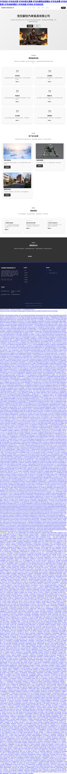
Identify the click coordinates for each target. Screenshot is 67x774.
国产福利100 (20, 534)
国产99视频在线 (5, 364)
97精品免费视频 (37, 360)
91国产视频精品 (49, 324)
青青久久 (24, 639)
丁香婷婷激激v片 (27, 433)
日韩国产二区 (59, 450)
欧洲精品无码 (37, 443)
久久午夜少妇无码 (12, 373)
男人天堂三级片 (56, 701)
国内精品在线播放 (57, 376)
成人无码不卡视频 (41, 550)
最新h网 (2, 725)
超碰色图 (39, 553)
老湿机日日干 (14, 415)
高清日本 (35, 722)
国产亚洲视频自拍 (6, 693)
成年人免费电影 (15, 545)
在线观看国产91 (19, 691)
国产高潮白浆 (30, 502)
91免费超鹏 (61, 537)
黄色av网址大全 (35, 386)
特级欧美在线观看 (7, 767)
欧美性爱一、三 (63, 693)
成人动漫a (10, 662)
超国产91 (10, 668)
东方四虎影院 (49, 452)
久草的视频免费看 (20, 376)
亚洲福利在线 (53, 770)
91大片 (48, 733)
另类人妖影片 (47, 484)
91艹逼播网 (36, 701)
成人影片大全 (54, 383)
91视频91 (43, 744)
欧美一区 (14, 542)
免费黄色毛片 (39, 456)
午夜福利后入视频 (27, 661)
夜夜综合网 (39, 707)
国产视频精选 (56, 618)
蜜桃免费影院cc (22, 361)
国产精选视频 (36, 361)
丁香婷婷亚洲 (20, 541)
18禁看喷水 (28, 704)
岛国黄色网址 (19, 328)
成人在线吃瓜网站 (46, 367)
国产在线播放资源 (29, 404)
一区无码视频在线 (56, 607)
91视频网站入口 (52, 720)
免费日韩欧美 (50, 707)
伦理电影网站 (20, 538)
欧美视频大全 (9, 675)
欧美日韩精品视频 (47, 709)
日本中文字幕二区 (3, 348)
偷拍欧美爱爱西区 (23, 640)
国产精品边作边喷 (57, 483)
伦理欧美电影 (63, 329)
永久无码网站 (8, 564)
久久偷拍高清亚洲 (27, 612)
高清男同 (31, 745)
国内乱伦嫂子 (35, 343)
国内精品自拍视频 (41, 623)
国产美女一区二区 (56, 485)
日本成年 (51, 542)
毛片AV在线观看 (63, 607)
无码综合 (54, 563)
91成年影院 (33, 770)
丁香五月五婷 (29, 588)
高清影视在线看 (35, 747)
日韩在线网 (37, 685)
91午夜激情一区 (47, 316)
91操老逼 (32, 744)
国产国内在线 (36, 410)
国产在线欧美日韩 (51, 443)
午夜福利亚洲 (33, 593)
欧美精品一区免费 (18, 488)
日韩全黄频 (14, 599)
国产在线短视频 (31, 359)
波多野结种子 (59, 404)
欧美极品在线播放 (47, 427)
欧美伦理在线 (7, 725)
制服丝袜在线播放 (61, 604)
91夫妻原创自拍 (38, 359)
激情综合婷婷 (10, 427)
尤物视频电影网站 (22, 434)
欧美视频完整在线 (49, 618)
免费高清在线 (54, 478)
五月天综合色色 (13, 424)
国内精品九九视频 (37, 736)
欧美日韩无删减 (45, 717)
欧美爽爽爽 (12, 537)
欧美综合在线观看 (42, 420)
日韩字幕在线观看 (55, 661)
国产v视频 (50, 690)
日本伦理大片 (22, 722)
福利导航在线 (28, 493)
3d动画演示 (40, 652)
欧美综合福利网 (49, 697)
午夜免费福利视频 (54, 631)
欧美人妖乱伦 (12, 706)
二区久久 (43, 551)
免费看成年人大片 (37, 395)
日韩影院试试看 (17, 598)
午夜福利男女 (8, 544)
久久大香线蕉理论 (28, 345)
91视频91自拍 (36, 713)
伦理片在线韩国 (18, 426)
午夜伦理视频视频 (57, 542)
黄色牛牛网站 (2, 322)
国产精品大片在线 (21, 583)
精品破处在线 (3, 547)
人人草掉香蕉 (32, 449)
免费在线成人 (12, 338)
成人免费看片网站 (19, 745)
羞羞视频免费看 (7, 749)
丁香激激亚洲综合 (13, 327)
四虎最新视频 (59, 327)
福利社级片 (21, 593)
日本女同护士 (59, 343)
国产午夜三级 (10, 726)
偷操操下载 (42, 614)
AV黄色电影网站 (17, 703)
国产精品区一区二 (59, 418)
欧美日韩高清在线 (18, 359)
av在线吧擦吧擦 (56, 357)
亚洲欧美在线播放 (13, 607)
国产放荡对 (36, 732)
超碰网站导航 (20, 351)
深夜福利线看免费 (58, 599)
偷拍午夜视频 (9, 649)
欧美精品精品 (47, 410)
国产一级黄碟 (42, 627)
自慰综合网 (2, 716)
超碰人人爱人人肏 (23, 751)
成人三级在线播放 (18, 417)
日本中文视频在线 (17, 681)
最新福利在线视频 (6, 319)
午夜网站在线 (47, 327)
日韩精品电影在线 (25, 417)
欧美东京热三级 (16, 386)
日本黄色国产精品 (54, 662)
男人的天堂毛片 (12, 710)
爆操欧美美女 (16, 659)
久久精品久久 (64, 429)
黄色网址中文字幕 (7, 429)
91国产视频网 (39, 714)
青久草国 (20, 633)
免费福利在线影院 (32, 328)
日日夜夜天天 (42, 410)
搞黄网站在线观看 (59, 572)
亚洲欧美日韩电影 (61, 439)
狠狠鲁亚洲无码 (29, 356)
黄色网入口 (50, 579)
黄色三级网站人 (34, 433)
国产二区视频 (9, 658)
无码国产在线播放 (57, 372)
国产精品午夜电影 (53, 351)
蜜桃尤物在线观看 (56, 589)
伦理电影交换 (16, 592)
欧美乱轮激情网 (35, 353)
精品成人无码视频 (25, 442)
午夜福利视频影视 (11, 671)
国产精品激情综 (17, 483)
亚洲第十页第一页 (34, 319)
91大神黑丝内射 (53, 344)
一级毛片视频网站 (5, 488)
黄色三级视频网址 (44, 341)
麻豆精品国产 (28, 605)
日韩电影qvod (15, 679)
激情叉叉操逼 (13, 319)
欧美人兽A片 (17, 733)
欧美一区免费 (19, 414)
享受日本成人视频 (38, 748)
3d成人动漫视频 (36, 392)
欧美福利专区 (17, 754)
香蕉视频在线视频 (32, 672)
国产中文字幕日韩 (45, 496)
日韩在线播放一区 (3, 359)
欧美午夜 (42, 586)
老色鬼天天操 (48, 383)
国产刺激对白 (11, 639)
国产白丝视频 (5, 375)
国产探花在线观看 (24, 618)
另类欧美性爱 (9, 646)
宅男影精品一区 (27, 766)
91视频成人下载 (6, 401)
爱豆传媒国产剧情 (61, 493)
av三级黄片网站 (32, 633)
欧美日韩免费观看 (38, 695)
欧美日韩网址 (45, 748)
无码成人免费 (8, 491)
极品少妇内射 (4, 361)
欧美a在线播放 (60, 367)
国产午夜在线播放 (23, 465)
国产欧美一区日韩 (36, 485)
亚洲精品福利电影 (29, 503)
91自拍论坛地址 (34, 327)
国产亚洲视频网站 (22, 452)
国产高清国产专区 (38, 620)
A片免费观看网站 (24, 656)
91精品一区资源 (10, 672)
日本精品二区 (63, 744)
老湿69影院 (34, 712)
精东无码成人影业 (55, 637)
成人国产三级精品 (15, 345)
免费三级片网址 (61, 570)
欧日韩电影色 (39, 405)
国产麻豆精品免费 (36, 446)
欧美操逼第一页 (8, 637)
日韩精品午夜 (16, 421)
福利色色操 (51, 745)
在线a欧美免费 (39, 709)
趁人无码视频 (35, 345)
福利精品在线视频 (11, 375)
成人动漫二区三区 (38, 380)
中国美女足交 (37, 364)
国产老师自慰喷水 (40, 484)
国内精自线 (16, 634)
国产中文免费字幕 (42, 487)
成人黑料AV (32, 561)
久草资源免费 (32, 758)
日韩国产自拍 (62, 656)
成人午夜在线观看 (40, 624)
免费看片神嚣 (41, 345)
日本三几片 (56, 745)
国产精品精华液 (22, 340)
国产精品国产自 (5, 484)
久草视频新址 (36, 502)
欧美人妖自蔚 (6, 474)
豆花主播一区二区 (21, 404)
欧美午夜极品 (28, 402)
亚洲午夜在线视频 (21, 491)
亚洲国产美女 (46, 450)
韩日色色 (28, 602)
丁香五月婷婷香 (53, 469)
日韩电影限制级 (4, 691)
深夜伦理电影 (62, 382)
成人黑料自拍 (15, 433)
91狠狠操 (64, 609)
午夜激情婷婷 (35, 671)
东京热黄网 (60, 652)
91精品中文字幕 (50, 483)
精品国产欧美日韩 (47, 681)
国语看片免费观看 (28, 487)
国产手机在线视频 (63, 751)
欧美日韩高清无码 (20, 321)
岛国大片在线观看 (52, 554)
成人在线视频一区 (32, 334)
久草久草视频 (37, 598)
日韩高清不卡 (56, 707)
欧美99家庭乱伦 (27, 378)
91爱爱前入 (5, 671)
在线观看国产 (14, 723)
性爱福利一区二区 (13, 714)
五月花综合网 (4, 669)
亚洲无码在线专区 (16, 467)
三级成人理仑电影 (59, 649)
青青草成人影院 (40, 558)
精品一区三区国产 (54, 445)
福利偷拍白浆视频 (28, 714)
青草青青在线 (13, 617)
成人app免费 (22, 590)
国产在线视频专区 (21, 450)
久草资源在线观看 (22, 658)
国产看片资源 (23, 634)
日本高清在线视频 (60, 469)
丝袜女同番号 (49, 315)
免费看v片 (38, 690)
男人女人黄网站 (17, 688)
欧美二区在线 (21, 647)
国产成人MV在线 (27, 484)
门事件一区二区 (24, 375)
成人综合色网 (9, 477)
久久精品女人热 (54, 437)
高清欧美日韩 (20, 678)
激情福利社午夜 (25, 328)
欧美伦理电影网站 (28, 353)
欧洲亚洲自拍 (5, 396)
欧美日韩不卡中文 (61, 433)
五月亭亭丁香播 (25, 359)
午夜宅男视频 (54, 742)
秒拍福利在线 (64, 443)
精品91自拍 (34, 623)
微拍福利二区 (46, 337)
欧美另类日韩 (35, 348)
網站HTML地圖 (38, 305)
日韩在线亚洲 (51, 612)
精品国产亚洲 (6, 499)
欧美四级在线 (41, 337)
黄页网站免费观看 (60, 344)
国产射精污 (30, 592)
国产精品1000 (49, 627)
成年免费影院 (52, 665)
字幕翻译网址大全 (17, 430)
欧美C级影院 (43, 609)
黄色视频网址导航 (49, 623)
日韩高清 (31, 534)
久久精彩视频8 (36, 494)
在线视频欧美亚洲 (12, 484)
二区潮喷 (46, 712)
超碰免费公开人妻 (47, 478)
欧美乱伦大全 (35, 716)
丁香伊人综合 (53, 764)
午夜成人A (35, 741)
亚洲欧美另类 (49, 732)
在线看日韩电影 (10, 434)
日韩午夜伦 (37, 752)
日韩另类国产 (16, 315)
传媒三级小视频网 (18, 557)
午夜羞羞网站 (7, 732)
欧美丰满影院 (59, 564)
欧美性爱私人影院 (15, 567)
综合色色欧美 (8, 478)
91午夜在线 (22, 668)
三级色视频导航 (9, 448)
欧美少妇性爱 (41, 491)
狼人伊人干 (59, 741)
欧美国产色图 (7, 450)
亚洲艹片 (21, 615)
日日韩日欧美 (49, 589)
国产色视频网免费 (36, 356)
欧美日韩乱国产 (21, 459)
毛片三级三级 (19, 401)
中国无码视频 (62, 389)
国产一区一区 (55, 464)
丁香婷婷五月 (61, 322)
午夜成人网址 (56, 354)
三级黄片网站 (3, 566)
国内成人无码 (55, 386)
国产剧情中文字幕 (41, 738)
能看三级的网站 (61, 566)
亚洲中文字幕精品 (7, 367)
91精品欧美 (34, 588)
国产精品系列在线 (57, 752)
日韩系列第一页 (59, 601)
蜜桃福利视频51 (13, 401)
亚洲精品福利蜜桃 (44, 404)
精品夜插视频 (59, 494)
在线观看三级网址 (58, 612)
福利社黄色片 (17, 465)
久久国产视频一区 (56, 477)
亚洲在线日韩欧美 (3, 468)
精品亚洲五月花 (41, 347)
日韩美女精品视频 (12, 405)
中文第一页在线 (58, 375)
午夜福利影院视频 (40, 321)
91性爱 (54, 685)
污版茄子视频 (37, 726)
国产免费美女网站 (54, 652)
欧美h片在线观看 (39, 427)
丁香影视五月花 (10, 343)
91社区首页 (25, 725)
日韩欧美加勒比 (38, 496)
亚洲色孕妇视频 (26, 561)
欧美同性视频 (50, 566)
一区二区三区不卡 (31, 617)
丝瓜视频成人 (54, 494)
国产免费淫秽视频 (40, 469)
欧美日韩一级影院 (56, 697)
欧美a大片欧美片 (14, 452)
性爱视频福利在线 (7, 627)
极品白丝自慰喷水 (53, 480)
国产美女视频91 (8, 351)
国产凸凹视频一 (49, 710)
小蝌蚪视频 (40, 763)
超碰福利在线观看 (47, 423)
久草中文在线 (46, 394)
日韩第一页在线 (31, 366)
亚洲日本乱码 (26, 538)
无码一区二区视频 (63, 700)
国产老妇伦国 (64, 560)
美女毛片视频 (43, 598)
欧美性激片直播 (63, 583)
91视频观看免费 (48, 407)
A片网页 (43, 679)
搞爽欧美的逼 (13, 321)
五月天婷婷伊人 (15, 477)
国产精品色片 (48, 459)
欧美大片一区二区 (4, 742)
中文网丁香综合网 (46, 646)
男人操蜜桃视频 (39, 764)
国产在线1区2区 (26, 363)
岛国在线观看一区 (45, 488)
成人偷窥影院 (9, 674)
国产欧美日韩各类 (32, 703)
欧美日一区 (38, 551)
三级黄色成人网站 (33, 608)
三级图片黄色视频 (40, 643)
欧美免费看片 (5, 678)
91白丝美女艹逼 (21, 439)
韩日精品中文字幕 (34, 378)
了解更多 (37, 254)
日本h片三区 (12, 736)
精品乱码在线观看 (9, 354)
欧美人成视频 (54, 421)
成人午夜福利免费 (25, 456)
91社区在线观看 (47, 633)
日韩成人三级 (41, 541)
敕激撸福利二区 (31, 380)
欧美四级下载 (23, 499)
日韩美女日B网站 (16, 448)
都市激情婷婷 (38, 691)
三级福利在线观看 (31, 464)
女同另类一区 (14, 420)
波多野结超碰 (59, 334)
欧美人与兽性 (61, 497)
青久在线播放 (6, 647)
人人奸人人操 (62, 490)
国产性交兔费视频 (28, 458)
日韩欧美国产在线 (14, 684)
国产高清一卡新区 (18, 707)
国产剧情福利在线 (11, 344)
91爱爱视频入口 (13, 449)
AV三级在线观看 (9, 433)
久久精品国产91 (57, 436)
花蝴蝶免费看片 (25, 653)
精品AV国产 (44, 706)
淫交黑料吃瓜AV (29, 485)
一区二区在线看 (61, 353)
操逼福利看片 (49, 356)
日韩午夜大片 (52, 757)
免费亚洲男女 (63, 681)
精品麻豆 (7, 538)
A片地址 (48, 615)
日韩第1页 (21, 537)
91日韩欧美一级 (39, 742)
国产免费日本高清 (18, 701)
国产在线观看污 (39, 367)
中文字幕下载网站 (20, 432)
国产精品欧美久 (14, 535)
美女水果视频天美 (33, 582)
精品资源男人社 (47, 396)
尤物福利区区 (10, 445)
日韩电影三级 (59, 646)
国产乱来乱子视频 (54, 493)
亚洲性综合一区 (43, 446)
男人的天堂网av (54, 617)
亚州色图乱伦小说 (24, 563)
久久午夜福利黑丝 (32, 690)
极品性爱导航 (61, 617)
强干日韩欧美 (52, 601)
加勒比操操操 (48, 661)
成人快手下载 (26, 608)
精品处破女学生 (52, 669)
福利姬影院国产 (6, 773)
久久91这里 (64, 542)
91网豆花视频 (39, 646)
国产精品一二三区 (20, 378)
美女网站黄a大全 (7, 458)
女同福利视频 (10, 547)
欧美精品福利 (60, 478)
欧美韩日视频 (36, 324)
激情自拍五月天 (49, 458)
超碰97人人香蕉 (8, 345)
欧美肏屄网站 (22, 388)
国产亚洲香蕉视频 (20, 730)
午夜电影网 (60, 634)
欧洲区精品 (20, 661)
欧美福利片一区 (62, 455)
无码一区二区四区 (37, 560)
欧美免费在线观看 (15, 687)
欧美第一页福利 (7, 471)
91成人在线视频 (13, 538)
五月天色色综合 (19, 363)
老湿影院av (63, 682)
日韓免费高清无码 (17, 553)
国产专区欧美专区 (8, 644)
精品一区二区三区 (58, 755)
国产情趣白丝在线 (51, 329)
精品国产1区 (60, 621)
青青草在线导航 (6, 760)
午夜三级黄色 (11, 499)
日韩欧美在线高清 (35, 612)
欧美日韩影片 (9, 596)
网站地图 (56, 311)
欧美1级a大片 (29, 668)
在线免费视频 (35, 652)
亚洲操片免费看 (42, 716)
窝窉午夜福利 (46, 399)
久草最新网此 (19, 655)
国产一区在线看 (15, 722)
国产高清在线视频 (14, 402)
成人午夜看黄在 (27, 490)
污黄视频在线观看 (12, 378)
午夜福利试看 (63, 698)
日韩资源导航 (32, 653)
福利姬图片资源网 (42, 747)
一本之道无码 (43, 430)
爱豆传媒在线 (41, 628)
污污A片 (52, 643)
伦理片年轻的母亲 (52, 626)
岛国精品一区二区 (62, 553)
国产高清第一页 (14, 633)
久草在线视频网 (13, 621)
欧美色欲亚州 (15, 739)
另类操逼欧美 (60, 325)
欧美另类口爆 (25, 703)
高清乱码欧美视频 (29, 713)
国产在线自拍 (9, 356)
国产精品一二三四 (32, 332)
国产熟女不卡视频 (20, 420)
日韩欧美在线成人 (53, 634)
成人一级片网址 (53, 343)
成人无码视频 (57, 658)
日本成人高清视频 (38, 637)
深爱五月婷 (38, 561)
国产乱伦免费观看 (9, 383)
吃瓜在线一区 (14, 661)
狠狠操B (33, 735)
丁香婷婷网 (20, 665)
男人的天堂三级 (4, 344)
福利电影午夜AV (33, 471)
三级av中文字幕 (36, 413)
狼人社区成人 (47, 402)
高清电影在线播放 (62, 687)
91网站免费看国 (63, 647)
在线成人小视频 (54, 474)
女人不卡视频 (50, 453)
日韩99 (26, 627)
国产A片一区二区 (18, 418)
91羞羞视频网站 (34, 322)
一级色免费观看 (7, 687)
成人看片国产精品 (31, 467)
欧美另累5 (32, 607)
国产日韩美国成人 (59, 398)
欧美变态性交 (62, 707)
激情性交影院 (59, 363)
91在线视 (34, 678)
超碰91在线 (38, 653)
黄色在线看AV (53, 624)
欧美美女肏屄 (26, 534)
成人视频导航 (34, 630)
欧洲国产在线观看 (44, 499)
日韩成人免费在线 (13, 589)
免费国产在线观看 (49, 420)
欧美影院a (31, 773)
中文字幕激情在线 (3, 430)
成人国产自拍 (7, 490)
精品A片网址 (24, 741)
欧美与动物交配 (15, 602)
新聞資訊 (43, 7)
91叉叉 (28, 744)
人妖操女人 (31, 701)
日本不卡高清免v (46, 742)
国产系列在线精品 (9, 503)
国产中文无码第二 (45, 567)
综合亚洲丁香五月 (7, 599)
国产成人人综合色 (23, 453)
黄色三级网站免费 (9, 747)
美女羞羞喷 (20, 732)
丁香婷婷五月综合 (55, 407)
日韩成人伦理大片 (60, 541)
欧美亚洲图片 (21, 411)
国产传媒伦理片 (51, 691)
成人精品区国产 (59, 396)
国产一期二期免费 (32, 551)
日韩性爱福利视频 (18, 480)
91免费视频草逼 (9, 389)
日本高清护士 (20, 471)
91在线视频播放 (14, 461)
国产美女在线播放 (37, 483)
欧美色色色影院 (46, 764)
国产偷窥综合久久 (34, 337)
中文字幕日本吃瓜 (12, 608)
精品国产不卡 (2, 467)
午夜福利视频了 (7, 586)
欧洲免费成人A (61, 424)
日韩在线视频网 (20, 624)
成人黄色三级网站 (5, 373)
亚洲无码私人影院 (24, 674)
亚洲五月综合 (54, 694)
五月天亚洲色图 (38, 642)
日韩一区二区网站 (37, 576)
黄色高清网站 (14, 458)
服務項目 (34, 7)
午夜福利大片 (41, 378)
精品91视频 (8, 567)
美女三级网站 (25, 474)
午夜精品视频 (41, 539)
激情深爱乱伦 (26, 577)
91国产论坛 (31, 700)
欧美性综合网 (22, 487)
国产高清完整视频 (7, 679)
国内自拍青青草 (37, 579)
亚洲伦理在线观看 (54, 714)
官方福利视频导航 (38, 448)
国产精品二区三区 (41, 382)
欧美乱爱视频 (23, 588)
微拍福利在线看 (53, 644)
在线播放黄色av (41, 433)
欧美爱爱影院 (19, 366)
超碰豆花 (30, 751)
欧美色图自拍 (22, 316)
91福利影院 (35, 628)
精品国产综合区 (62, 407)
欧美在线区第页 (37, 455)
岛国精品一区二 (3, 682)
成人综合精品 (23, 483)
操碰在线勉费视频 (40, 344)
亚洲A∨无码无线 (58, 758)
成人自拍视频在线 (23, 502)
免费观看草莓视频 (26, 666)
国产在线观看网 (16, 640)
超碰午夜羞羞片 (48, 693)
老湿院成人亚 (40, 399)
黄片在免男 (24, 677)
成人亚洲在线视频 (7, 411)
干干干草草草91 (12, 620)
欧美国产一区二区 (12, 730)
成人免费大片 (48, 392)
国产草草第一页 (13, 534)
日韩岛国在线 (45, 415)
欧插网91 (17, 719)
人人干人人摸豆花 (57, 545)
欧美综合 (56, 566)
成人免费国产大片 (6, 653)
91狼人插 (4, 563)
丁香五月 (10, 539)
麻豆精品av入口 (25, 401)
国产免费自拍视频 (28, 723)
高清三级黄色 (41, 557)
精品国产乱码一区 (5, 436)
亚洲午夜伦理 (14, 595)
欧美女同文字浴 (14, 490)
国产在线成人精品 (13, 382)
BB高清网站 (26, 757)
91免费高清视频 (35, 389)
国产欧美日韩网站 (26, 626)
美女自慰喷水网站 (56, 682)
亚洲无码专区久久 (35, 429)
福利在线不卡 (40, 583)
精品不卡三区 (42, 570)
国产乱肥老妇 (14, 394)
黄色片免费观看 (42, 749)
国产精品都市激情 (5, 363)
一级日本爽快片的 (46, 770)
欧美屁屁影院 (28, 421)
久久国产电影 (45, 442)
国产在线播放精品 (45, 456)
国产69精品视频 (24, 395)
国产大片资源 (31, 443)
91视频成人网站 (41, 388)
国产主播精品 (30, 576)
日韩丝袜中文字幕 (61, 437)
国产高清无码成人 (45, 417)
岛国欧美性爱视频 (11, 752)
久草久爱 (44, 639)
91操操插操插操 (20, 757)
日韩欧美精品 (5, 407)
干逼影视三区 (15, 391)
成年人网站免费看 (53, 653)
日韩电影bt (36, 700)
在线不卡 (52, 755)
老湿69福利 (40, 739)
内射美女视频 (13, 328)
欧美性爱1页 (12, 577)
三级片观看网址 (25, 332)
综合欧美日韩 (27, 599)
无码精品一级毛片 (52, 366)
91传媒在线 (11, 557)
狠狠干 (16, 768)
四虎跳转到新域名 (4, 634)
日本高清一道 (8, 685)
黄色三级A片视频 (14, 450)
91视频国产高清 (42, 324)
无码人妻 (34, 643)
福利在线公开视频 (46, 325)
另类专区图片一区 (61, 577)
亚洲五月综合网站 (46, 445)
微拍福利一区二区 (33, 557)
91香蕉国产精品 (4, 487)
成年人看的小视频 (7, 643)
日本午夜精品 (14, 717)
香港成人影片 (23, 341)
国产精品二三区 (54, 319)
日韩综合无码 (41, 322)
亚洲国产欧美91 (52, 636)
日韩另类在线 (28, 450)
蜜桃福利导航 (50, 719)
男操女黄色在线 (52, 399)
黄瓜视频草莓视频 (20, 542)
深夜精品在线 (29, 733)
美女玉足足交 (60, 550)
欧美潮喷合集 (45, 405)
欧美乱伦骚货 (49, 547)
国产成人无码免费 (10, 569)
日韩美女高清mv (6, 353)
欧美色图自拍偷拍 (22, 555)
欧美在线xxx (39, 754)
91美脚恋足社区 (32, 655)
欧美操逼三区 (6, 418)
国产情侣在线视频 (5, 414)
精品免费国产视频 (16, 704)
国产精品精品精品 (16, 356)
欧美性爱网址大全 (5, 714)
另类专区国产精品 (11, 496)
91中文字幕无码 (11, 582)
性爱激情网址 (61, 706)
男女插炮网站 (46, 363)
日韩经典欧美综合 (58, 364)
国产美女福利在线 (14, 370)
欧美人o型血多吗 (28, 420)
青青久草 (45, 642)
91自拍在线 (40, 564)
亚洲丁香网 (9, 713)
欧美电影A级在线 (52, 695)
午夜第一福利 (54, 557)
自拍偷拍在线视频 (48, 539)
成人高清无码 (8, 372)
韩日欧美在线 (44, 733)
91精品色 (22, 760)
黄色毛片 (40, 542)
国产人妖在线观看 (54, 427)
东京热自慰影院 (32, 426)
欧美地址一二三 (46, 480)
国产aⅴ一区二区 (63, 341)
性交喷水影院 (10, 642)
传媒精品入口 (4, 329)
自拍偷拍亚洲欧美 (29, 760)
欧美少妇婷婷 (52, 666)
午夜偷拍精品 (21, 535)
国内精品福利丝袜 (58, 380)
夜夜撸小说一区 (36, 329)
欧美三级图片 (33, 316)
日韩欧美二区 (37, 468)
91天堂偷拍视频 (30, 392)
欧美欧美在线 (15, 590)
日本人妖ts (14, 631)
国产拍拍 (8, 684)
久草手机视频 (47, 599)
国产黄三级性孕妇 (42, 647)
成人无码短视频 (45, 574)
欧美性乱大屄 (8, 583)
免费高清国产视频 (56, 650)
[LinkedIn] (11, 279)
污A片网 (58, 764)
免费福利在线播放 (18, 332)
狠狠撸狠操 (30, 687)
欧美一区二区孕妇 (55, 452)
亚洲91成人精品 (14, 399)
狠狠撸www (19, 595)
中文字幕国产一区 (6, 550)
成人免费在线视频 (60, 567)
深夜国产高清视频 (54, 553)
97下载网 (11, 614)
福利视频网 (22, 649)
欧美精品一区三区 (57, 771)
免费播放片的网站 (35, 649)
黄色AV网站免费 (21, 586)
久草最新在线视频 (52, 404)
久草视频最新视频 (46, 662)
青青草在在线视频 (24, 728)
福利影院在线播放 (39, 659)
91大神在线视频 (16, 547)
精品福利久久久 (30, 379)
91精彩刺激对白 (37, 341)
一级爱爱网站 (46, 739)
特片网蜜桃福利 (54, 348)
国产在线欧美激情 (39, 325)
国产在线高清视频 (30, 315)
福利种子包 (18, 620)
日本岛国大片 (39, 706)
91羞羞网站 (48, 687)
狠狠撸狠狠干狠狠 (21, 402)
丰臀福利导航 (63, 719)
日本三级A (3, 553)
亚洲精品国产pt (63, 633)
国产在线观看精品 (43, 771)
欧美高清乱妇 (6, 417)
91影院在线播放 (18, 344)
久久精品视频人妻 (39, 472)
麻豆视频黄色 (8, 751)
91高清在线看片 (49, 357)
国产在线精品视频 (30, 440)
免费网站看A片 (55, 385)
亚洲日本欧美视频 (25, 738)
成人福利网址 (47, 605)
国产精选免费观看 (28, 574)
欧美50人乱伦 (32, 601)
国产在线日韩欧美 (46, 401)
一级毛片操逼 (51, 500)
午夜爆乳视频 (43, 392)
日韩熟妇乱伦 (33, 550)
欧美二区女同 (26, 478)
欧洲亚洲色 (3, 649)
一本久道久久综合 (29, 722)
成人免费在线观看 (31, 375)
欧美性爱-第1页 (43, 315)
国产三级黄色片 (29, 389)
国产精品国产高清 (26, 396)
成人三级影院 (9, 494)
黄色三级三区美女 (42, 340)
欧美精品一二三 (17, 341)
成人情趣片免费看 (40, 423)
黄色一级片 (17, 744)
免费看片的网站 (21, 735)
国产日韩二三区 (11, 380)
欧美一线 (58, 726)
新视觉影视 (6, 557)
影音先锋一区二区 (51, 560)
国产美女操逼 (34, 407)
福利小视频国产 (15, 593)
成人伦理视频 (50, 442)
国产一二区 (62, 558)
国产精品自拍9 (39, 636)
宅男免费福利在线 (54, 674)
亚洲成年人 (10, 669)
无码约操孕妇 (56, 579)
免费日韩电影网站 (4, 662)
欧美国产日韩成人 (30, 752)
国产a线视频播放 (31, 496)
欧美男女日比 (55, 461)
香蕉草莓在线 (41, 650)
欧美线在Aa (47, 592)
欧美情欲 (59, 694)
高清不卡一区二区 (50, 430)
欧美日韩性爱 (35, 570)
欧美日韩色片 (47, 725)
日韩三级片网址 (7, 757)
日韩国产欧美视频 (7, 631)
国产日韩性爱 (50, 360)
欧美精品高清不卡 (31, 611)
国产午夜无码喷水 (30, 620)
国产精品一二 (38, 398)
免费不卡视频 (42, 389)
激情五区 (35, 717)
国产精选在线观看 (61, 728)
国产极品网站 (9, 590)
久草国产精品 (16, 493)
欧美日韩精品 (31, 598)
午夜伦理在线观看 (27, 385)
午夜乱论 (5, 642)
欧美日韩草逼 (10, 709)
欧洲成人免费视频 (60, 663)
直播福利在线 (33, 445)
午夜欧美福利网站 (40, 672)
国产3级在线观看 (53, 621)
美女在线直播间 (42, 701)
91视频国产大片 (7, 570)
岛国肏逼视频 (26, 541)
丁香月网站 (42, 700)
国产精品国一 (60, 417)
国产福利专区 (37, 315)
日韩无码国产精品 (23, 693)
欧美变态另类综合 (55, 590)
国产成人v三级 (34, 402)
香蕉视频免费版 (44, 467)
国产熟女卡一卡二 (56, 583)
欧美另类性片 (60, 351)
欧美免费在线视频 (49, 608)
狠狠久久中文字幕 (29, 583)
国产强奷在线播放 (49, 545)
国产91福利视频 (52, 408)
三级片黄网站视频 (43, 468)
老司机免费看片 (61, 679)
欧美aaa (52, 722)
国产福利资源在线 (40, 316)
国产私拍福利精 (21, 628)
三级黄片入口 (39, 334)
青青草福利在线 (16, 596)
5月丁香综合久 (7, 617)
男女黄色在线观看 (49, 596)
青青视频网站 (9, 739)
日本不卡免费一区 (24, 580)
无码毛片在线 (45, 440)
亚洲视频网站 (53, 448)
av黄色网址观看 (56, 453)
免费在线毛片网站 (56, 356)
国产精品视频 (19, 630)
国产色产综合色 (32, 335)
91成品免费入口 (13, 716)
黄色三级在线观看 (22, 392)
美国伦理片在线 (61, 432)
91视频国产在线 (30, 554)
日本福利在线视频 (45, 757)
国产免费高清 (41, 437)
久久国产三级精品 (38, 662)
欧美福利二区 (40, 674)
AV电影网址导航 (40, 595)
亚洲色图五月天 (54, 361)
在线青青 (54, 741)
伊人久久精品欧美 (40, 730)
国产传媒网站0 (6, 719)
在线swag (2, 544)
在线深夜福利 (14, 475)
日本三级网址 (46, 343)
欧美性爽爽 (28, 650)
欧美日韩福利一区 (32, 707)
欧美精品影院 (30, 329)
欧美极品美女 (9, 391)
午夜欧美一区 (24, 764)
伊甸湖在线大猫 (23, 386)
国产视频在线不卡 (6, 763)
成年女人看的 (14, 497)
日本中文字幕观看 (18, 468)
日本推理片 (54, 555)
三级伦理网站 (26, 595)
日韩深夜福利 (61, 605)
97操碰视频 (24, 742)
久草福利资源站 (42, 537)
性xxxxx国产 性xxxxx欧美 (61, 675)
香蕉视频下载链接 (21, 324)
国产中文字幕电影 (44, 398)
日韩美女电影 (45, 720)
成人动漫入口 (24, 468)
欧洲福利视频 (40, 656)
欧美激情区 (16, 747)
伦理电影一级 (34, 484)
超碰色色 (44, 707)
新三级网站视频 (56, 426)
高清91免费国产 (26, 471)
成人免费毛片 (43, 452)
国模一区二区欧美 (48, 413)
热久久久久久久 (63, 757)
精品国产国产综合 (54, 749)
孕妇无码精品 (40, 450)
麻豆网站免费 (34, 399)
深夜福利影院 (60, 491)
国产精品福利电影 (60, 695)
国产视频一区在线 (9, 440)
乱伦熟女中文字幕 (56, 347)
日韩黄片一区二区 (30, 452)
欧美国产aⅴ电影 (54, 353)
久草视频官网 (18, 706)
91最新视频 (39, 631)
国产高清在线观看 (24, 380)
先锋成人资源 (54, 604)
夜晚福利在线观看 (21, 716)
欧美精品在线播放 (46, 448)
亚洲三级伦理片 (22, 609)
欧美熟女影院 (6, 335)
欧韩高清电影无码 (15, 751)
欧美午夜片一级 (35, 751)
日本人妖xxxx (21, 572)
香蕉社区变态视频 (35, 376)
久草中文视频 (25, 701)
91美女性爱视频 (14, 411)
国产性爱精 (51, 758)
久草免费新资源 (33, 338)
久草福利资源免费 (60, 735)
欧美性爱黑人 (39, 373)
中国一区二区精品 (38, 755)
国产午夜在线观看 (47, 491)
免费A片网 (35, 687)
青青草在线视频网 (61, 644)
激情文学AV (42, 693)
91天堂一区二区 (47, 437)
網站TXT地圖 (33, 305)
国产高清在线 (63, 650)
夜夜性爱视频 (59, 576)
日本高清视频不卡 (53, 456)
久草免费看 (2, 593)
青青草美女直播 (32, 728)
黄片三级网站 (27, 730)
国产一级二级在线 (30, 639)
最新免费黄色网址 (22, 485)
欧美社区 (8, 560)
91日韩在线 (51, 574)
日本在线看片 (22, 413)
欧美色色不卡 (35, 749)
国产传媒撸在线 (19, 335)
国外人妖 (54, 620)
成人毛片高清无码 (43, 649)
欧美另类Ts (32, 602)
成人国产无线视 (56, 467)
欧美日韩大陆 (60, 332)
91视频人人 (19, 621)
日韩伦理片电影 (5, 443)
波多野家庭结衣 (7, 548)
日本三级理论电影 (29, 483)
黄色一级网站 (14, 586)
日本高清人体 (27, 572)
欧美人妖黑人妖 (34, 491)
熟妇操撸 (56, 643)
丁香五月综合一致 (6, 770)
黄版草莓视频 (21, 614)
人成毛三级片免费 (8, 324)
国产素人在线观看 (7, 541)
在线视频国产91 (33, 558)
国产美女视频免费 (40, 432)
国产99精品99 (32, 538)
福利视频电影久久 (4, 611)
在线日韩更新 (58, 547)
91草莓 (62, 639)
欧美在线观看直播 (31, 448)
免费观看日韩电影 (30, 767)
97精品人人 (37, 535)
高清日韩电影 (58, 443)
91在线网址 (24, 611)
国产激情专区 (50, 658)
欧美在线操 (4, 713)
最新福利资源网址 (21, 372)
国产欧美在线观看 (28, 437)
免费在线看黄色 (29, 372)
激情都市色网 (60, 319)
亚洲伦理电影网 (56, 698)
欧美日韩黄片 (32, 398)
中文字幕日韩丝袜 (41, 391)
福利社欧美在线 (41, 490)
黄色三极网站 (22, 345)
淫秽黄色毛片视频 (32, 688)
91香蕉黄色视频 (55, 318)
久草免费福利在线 (36, 663)
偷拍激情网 (54, 538)
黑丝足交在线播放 (52, 748)
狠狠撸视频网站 (54, 316)
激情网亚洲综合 (8, 420)
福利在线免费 (42, 494)
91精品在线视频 (20, 717)
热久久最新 (50, 677)
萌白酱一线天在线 (25, 449)
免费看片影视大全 (50, 503)
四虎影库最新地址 (29, 695)
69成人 (38, 604)
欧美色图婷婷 (14, 612)
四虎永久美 (28, 649)
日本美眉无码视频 (47, 462)
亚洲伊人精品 (49, 464)
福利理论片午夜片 (48, 382)
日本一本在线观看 (27, 376)
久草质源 (11, 735)
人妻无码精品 (58, 328)
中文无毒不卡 (59, 626)
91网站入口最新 (62, 738)
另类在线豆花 (24, 573)
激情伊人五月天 (41, 348)
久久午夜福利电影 (29, 361)
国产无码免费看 (35, 497)
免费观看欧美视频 (3, 445)
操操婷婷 (7, 665)
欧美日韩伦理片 (33, 373)
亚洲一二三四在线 (35, 459)
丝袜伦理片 (29, 712)
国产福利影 (63, 739)
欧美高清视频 (41, 712)
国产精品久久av (26, 475)
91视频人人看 (39, 688)
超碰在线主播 (28, 429)
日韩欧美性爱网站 (27, 615)
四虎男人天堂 (30, 693)
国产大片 (43, 607)
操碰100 (56, 722)
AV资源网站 (62, 586)
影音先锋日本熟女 (36, 723)
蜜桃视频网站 (48, 700)
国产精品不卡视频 (3, 315)
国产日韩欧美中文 (44, 418)
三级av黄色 (38, 593)
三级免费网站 (51, 593)
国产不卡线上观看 (21, 437)
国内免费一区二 (33, 475)
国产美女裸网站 (28, 461)
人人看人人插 (54, 491)
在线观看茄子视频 (46, 532)
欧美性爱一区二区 (48, 502)
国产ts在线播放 (45, 366)
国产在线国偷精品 (20, 353)
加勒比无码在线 (28, 327)
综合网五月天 (19, 736)
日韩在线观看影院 (46, 714)
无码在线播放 (43, 535)
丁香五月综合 (2, 478)
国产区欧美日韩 (40, 471)
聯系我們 (47, 7)
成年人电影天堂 (62, 637)
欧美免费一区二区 (4, 701)
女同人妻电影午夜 (12, 500)
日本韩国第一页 (11, 745)
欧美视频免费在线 (41, 596)
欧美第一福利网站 (8, 453)
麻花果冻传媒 (14, 643)
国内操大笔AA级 (11, 332)
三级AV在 (5, 755)
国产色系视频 (53, 684)
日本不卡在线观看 (10, 707)
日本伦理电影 (36, 414)
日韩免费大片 (46, 758)
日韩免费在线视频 (16, 331)
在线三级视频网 (46, 408)
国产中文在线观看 (48, 538)
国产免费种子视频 (21, 399)
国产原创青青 (20, 763)
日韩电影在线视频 (58, 766)
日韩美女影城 (54, 462)
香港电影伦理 (26, 691)
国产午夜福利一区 (42, 710)
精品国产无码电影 (59, 440)
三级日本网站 (18, 375)
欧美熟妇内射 (44, 691)
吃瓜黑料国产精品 (24, 364)
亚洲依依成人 (11, 611)
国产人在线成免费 (47, 475)
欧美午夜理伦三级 (4, 639)
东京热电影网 (32, 472)
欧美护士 (61, 539)
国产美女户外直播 (29, 455)
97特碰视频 (33, 730)
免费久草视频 (6, 464)
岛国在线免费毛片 (40, 475)
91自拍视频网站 (40, 363)
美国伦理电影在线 (48, 741)
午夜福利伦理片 (63, 661)
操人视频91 (19, 685)
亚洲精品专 (25, 745)
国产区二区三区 (17, 348)
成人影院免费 (48, 577)
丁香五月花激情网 (38, 569)
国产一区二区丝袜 (19, 369)
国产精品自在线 (56, 719)
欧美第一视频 (37, 679)
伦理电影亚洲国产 (28, 542)
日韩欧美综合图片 (32, 624)
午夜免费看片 (10, 430)
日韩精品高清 (45, 554)
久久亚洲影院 (30, 719)
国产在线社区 (21, 714)
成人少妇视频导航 (57, 340)
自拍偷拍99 (41, 761)
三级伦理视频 (58, 580)
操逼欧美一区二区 (48, 583)
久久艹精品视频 (9, 439)
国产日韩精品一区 (37, 555)
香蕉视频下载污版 (46, 754)
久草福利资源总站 (44, 745)
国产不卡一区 (23, 383)
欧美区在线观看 (35, 589)
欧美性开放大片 (26, 418)
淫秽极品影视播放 (23, 448)
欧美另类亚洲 (20, 612)
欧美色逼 (9, 601)
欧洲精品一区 (45, 500)
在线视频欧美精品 (15, 761)
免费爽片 (9, 615)
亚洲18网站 (11, 701)
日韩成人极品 (15, 455)
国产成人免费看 (21, 318)
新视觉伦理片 (29, 348)
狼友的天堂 (24, 726)
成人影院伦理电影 (21, 627)
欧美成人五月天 (16, 503)
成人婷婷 (52, 615)
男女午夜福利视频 (43, 414)
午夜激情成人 (49, 555)
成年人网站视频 (53, 567)
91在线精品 (28, 539)
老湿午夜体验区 (27, 614)
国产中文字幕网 (12, 418)
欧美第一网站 (50, 354)
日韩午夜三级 (9, 392)
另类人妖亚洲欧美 (36, 733)
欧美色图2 (25, 636)
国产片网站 (61, 643)
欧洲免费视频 (16, 340)
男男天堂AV (15, 771)
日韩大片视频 (34, 564)
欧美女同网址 (7, 462)
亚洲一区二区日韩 (40, 621)
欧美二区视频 (36, 627)
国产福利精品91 (60, 563)
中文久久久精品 (55, 558)
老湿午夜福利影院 (33, 478)
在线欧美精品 (52, 338)
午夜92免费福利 (25, 405)
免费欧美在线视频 (62, 688)
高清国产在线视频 (40, 640)
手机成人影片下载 (15, 767)
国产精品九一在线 (31, 408)
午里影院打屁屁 (9, 592)
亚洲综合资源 (3, 741)
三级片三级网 (43, 752)
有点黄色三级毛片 (50, 414)
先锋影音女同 (25, 496)
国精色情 (43, 697)
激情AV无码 (49, 647)
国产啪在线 (4, 698)
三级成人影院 (2, 459)
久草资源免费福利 (9, 553)
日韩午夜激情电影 (29, 494)
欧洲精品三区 (58, 468)
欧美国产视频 (29, 669)
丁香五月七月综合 (43, 658)
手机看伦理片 (27, 771)
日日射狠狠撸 (14, 729)
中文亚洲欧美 (56, 751)
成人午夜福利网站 (44, 678)
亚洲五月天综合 (7, 321)
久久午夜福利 (39, 328)
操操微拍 (64, 741)
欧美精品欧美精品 (42, 481)
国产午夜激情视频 (29, 609)
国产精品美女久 (62, 354)
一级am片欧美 (13, 630)
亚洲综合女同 (45, 573)
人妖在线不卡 (24, 464)
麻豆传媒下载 (38, 467)
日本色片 (59, 640)
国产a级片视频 (28, 698)
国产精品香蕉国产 (46, 474)
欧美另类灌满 (14, 770)
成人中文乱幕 (16, 343)
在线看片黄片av (48, 628)
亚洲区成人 (23, 620)
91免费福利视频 (11, 359)
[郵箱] (8, 279)
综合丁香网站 (61, 318)
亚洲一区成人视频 (57, 429)
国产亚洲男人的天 (50, 580)
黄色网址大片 (18, 650)
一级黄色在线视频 (51, 649)
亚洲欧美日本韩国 (37, 634)
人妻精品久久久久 (6, 370)
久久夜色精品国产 (61, 370)
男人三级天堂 (35, 437)
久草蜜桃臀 (15, 669)
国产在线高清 (2, 502)
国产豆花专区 (19, 436)
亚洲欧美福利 (7, 423)
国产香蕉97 (31, 755)
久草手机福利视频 (39, 684)
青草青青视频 (27, 316)
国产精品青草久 (26, 607)
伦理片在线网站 (43, 503)
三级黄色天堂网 (26, 770)
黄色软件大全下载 (20, 398)
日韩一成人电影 (22, 407)
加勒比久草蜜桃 (29, 566)
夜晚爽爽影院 (60, 620)
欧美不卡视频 (63, 627)
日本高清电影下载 (9, 656)
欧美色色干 (16, 697)
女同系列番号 (42, 713)
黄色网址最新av (18, 677)
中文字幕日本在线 (51, 440)
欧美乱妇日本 (43, 464)
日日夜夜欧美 (38, 602)
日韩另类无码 (28, 477)
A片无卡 (24, 650)
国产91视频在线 (34, 411)
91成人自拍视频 (38, 375)
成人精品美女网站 (58, 611)
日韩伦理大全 (5, 496)
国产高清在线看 (7, 595)
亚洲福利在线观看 (52, 471)
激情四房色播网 (37, 350)
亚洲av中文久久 (14, 318)
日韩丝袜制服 (53, 733)
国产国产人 (10, 748)
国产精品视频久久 (3, 427)
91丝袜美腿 (16, 694)
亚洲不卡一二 (36, 586)
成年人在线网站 (52, 375)
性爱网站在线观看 (50, 747)
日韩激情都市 (25, 681)
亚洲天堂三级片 (14, 404)
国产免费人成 (47, 655)
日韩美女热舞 (39, 770)
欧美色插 (21, 747)
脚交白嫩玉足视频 (38, 366)
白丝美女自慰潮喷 (57, 379)
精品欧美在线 (25, 360)
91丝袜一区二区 (44, 677)
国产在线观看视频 (36, 615)
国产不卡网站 (34, 605)
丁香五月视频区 (56, 586)
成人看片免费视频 (61, 445)
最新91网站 (39, 574)
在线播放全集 (35, 462)
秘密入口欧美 (62, 614)
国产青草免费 (38, 464)
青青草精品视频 (5, 366)
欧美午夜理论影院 (10, 728)
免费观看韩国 (27, 445)
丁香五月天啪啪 (27, 321)
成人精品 (30, 736)
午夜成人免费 (15, 713)
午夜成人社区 (64, 545)
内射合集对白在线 (36, 372)
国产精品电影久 (40, 725)
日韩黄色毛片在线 (20, 698)
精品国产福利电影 (22, 354)
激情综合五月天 (20, 723)
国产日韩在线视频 (33, 541)
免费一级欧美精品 (11, 337)
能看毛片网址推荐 (15, 618)
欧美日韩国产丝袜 (50, 449)
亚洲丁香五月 (21, 771)
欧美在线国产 (27, 585)
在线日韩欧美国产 (16, 668)
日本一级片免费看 (10, 697)
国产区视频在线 (23, 440)
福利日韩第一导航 (60, 471)
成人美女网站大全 (40, 332)
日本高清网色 (50, 771)
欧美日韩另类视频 (58, 394)
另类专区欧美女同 (4, 576)
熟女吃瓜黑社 (25, 773)
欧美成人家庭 (11, 703)
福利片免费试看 (7, 612)
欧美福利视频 (51, 712)
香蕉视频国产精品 (29, 560)
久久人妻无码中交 (32, 681)
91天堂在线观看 (22, 477)
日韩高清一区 (36, 592)
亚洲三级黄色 (16, 709)
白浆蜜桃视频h (34, 321)
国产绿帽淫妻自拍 (43, 329)
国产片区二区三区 (19, 469)
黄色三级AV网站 (25, 426)
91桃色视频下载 (17, 357)
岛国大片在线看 (24, 662)
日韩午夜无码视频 (56, 671)
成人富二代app (3, 690)
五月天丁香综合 (25, 655)
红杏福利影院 (30, 465)
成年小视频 (47, 595)
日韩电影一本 (17, 563)
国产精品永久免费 (43, 354)
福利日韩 (9, 698)
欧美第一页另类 (40, 394)
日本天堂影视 (27, 439)
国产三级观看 (55, 433)
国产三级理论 (47, 730)
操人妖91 (41, 572)
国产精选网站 (60, 459)
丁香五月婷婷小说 (63, 426)
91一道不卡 (53, 675)
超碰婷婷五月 (48, 361)
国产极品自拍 (48, 353)
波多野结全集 (45, 380)
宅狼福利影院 (6, 398)
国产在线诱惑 (36, 379)
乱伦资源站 (19, 653)
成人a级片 (31, 580)
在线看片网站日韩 (18, 408)
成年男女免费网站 (26, 469)
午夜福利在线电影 (20, 319)
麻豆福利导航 (59, 573)
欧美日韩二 (27, 631)
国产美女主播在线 (52, 369)
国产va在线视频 (27, 411)
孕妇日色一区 (19, 442)
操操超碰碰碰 (27, 382)
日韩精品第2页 (13, 464)
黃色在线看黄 (33, 596)
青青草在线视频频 (55, 628)
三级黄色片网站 (55, 614)
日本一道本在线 (31, 694)
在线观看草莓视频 (52, 573)
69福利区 (65, 564)
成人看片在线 (22, 503)
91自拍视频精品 (9, 681)
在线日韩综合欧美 (7, 497)
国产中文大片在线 (5, 327)
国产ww (16, 628)
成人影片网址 (15, 459)
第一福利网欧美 (27, 373)
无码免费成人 (32, 720)
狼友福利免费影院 (26, 337)
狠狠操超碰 (62, 590)
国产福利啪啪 (20, 604)
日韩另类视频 (46, 656)
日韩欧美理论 (10, 585)
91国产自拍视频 (62, 475)
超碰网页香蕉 (28, 370)
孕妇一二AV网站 (21, 646)
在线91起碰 (22, 605)
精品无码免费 (59, 411)
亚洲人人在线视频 (56, 458)
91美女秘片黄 (22, 570)
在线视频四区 (35, 340)
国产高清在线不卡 (59, 402)
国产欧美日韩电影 (4, 561)
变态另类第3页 (44, 360)
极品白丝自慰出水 (12, 366)
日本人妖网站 (43, 350)
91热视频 (48, 694)
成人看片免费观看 (63, 579)
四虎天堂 (22, 596)
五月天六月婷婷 (6, 395)
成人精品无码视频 (61, 462)
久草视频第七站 (43, 534)
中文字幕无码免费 (51, 663)
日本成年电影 (25, 548)
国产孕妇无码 (57, 329)
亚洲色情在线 (41, 588)
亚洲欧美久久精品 (63, 714)
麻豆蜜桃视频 (28, 407)
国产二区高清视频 (16, 674)
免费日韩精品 (34, 424)
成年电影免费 (10, 315)
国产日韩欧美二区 (54, 688)
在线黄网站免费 (30, 677)
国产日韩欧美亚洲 (6, 472)
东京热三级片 (57, 500)
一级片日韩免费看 (45, 634)
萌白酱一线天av (47, 630)
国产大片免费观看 (45, 548)
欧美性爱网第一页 (60, 733)
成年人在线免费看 (58, 395)
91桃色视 (3, 728)
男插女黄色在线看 (59, 642)
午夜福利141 (46, 644)
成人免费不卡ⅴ (4, 752)
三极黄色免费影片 (50, 639)
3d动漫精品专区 (52, 564)
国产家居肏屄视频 (21, 410)
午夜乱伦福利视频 (47, 637)
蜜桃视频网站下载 (33, 436)
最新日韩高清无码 (42, 379)
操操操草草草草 (12, 369)
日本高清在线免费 (51, 726)
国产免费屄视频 (39, 500)
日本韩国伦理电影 (7, 318)
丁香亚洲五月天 (14, 725)
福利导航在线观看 (63, 465)
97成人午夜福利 (16, 662)
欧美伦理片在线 (39, 445)
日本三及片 (2, 652)
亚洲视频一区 (37, 677)
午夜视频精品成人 (34, 481)
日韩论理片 (46, 666)
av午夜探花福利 (29, 555)
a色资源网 (57, 666)
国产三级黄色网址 (12, 474)
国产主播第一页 (50, 379)
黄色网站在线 (26, 665)
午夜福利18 (48, 736)
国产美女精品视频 (30, 532)
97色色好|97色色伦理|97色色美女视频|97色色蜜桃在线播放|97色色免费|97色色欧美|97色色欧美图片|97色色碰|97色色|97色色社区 (27, 311)
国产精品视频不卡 (56, 582)
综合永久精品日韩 (53, 450)
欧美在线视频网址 (12, 398)
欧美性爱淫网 (47, 767)
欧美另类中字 (16, 434)
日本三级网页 (48, 481)
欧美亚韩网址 (49, 671)
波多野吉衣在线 (43, 719)
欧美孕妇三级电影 (56, 382)
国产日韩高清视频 (15, 379)
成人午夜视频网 (9, 459)
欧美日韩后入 (44, 561)
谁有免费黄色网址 (44, 364)
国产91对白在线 (14, 372)
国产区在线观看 (61, 659)
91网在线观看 (28, 739)
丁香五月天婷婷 (22, 350)
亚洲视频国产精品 (24, 675)
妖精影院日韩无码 (52, 334)
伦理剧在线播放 (57, 335)
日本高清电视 (48, 738)
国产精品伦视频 (13, 773)
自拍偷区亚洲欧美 (11, 738)
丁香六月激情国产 (46, 411)
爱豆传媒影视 (11, 580)
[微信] (2, 279)
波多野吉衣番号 (8, 404)
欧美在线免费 (45, 369)
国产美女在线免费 (60, 388)
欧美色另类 (49, 728)
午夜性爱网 (14, 583)
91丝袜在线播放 (16, 551)
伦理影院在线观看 (45, 669)
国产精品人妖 (45, 695)
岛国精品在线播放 (4, 745)
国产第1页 (41, 767)
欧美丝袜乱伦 (14, 491)
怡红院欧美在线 (39, 681)
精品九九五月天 (10, 357)
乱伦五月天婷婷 (16, 585)
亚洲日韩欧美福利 (5, 630)
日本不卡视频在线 (8, 704)
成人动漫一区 (53, 396)
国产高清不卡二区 (61, 502)
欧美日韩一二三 (32, 325)
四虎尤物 (26, 624)
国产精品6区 (14, 564)
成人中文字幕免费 (32, 427)
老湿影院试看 (52, 588)
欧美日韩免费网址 (5, 537)
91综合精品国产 (39, 369)
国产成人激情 (20, 636)
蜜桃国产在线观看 (19, 338)
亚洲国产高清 (38, 418)
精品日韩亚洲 (34, 650)
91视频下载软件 (38, 532)
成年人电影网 (42, 331)
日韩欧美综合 (32, 418)
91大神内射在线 (33, 417)
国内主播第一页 (40, 478)
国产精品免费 (48, 550)
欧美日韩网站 (53, 703)
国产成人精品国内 (33, 595)
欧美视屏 (37, 611)
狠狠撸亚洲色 (25, 369)
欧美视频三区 (41, 396)
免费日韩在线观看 (31, 659)
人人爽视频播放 (44, 395)
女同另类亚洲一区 (50, 611)
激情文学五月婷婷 (16, 649)
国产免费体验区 (58, 598)
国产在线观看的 (46, 338)
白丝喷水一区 (48, 607)
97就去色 (65, 574)
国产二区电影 (11, 634)
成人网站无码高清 (35, 766)
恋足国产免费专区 (13, 647)
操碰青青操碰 (59, 359)
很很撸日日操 (29, 386)
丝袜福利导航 (26, 500)
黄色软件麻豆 (18, 395)
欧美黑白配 (64, 723)
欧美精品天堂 (38, 453)
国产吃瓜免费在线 (42, 461)
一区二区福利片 (31, 430)
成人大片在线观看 (29, 499)
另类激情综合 (15, 389)
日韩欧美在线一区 (20, 458)
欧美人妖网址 (55, 324)
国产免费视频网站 (45, 359)
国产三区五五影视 (28, 413)
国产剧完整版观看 (50, 744)
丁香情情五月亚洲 (14, 693)
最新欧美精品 (10, 421)
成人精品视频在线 (5, 437)
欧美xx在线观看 (18, 496)
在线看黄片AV (49, 701)
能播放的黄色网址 (51, 561)
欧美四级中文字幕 (22, 679)
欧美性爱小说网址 (48, 433)
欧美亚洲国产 (34, 739)
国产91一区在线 (35, 434)
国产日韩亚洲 (29, 434)
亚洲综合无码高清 (31, 453)
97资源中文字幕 (9, 481)
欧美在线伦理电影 (54, 605)
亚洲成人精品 (9, 572)
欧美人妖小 (42, 592)
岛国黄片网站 (30, 732)
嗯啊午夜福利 (47, 348)
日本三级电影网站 (32, 674)
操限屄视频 (59, 717)
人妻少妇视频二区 (50, 729)
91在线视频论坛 (14, 423)
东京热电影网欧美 (33, 738)
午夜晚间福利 (22, 493)
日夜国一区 (33, 666)
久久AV (57, 757)
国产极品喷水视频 (56, 389)
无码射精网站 (30, 547)
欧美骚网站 (47, 624)
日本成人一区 (13, 760)
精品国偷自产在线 (53, 439)
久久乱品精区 (12, 719)
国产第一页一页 (48, 490)
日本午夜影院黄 (32, 621)
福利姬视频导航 (41, 327)
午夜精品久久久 (5, 706)
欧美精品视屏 (26, 398)
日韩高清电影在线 (23, 567)
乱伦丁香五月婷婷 (38, 639)
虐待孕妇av (57, 665)
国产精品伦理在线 (59, 760)
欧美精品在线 (21, 385)
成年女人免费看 (43, 356)
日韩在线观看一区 (14, 550)
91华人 (59, 725)
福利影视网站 (17, 728)
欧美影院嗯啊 (60, 316)
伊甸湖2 (50, 706)
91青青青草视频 (32, 456)
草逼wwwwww (45, 542)
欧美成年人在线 (7, 604)
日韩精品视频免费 (34, 396)
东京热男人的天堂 (49, 668)
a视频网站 (19, 548)
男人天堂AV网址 (14, 695)
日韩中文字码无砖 (21, 382)
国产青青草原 (41, 741)
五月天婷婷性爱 (59, 337)
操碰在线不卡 (38, 449)
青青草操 (25, 732)
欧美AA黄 (20, 544)
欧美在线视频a (49, 485)
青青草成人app (23, 767)
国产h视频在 (47, 621)
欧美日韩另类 (53, 411)
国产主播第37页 (7, 485)
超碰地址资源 (44, 576)
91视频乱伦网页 (47, 557)
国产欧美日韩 (54, 481)
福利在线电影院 (63, 500)
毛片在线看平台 (40, 338)
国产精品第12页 (13, 636)
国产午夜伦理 (16, 354)
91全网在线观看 (9, 741)
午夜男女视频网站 (7, 475)
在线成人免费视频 (15, 615)
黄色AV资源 (34, 590)
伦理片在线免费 (49, 685)
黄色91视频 (46, 761)
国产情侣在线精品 (56, 315)
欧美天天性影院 (18, 700)
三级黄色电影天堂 (35, 682)
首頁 (26, 7)
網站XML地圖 (28, 305)
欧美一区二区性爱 (8, 554)
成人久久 (19, 617)
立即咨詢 (63, 7)
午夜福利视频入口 (32, 640)
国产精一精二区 (42, 353)
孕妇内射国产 (7, 717)
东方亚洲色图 (10, 690)
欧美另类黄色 (22, 445)
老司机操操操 (52, 328)
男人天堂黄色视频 (5, 449)
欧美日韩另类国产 (8, 551)
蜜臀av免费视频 (63, 321)
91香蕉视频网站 (63, 347)
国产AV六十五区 (27, 424)
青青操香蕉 (23, 704)
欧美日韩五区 (31, 748)
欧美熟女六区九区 (53, 496)
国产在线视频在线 (22, 455)
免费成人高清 (7, 424)
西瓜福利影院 (16, 642)
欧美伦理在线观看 (51, 468)
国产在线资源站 (37, 452)
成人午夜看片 (6, 405)
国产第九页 (49, 535)
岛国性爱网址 (52, 739)
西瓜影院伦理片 (54, 367)
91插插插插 (50, 672)
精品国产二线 (16, 407)
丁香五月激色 (9, 579)
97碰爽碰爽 (38, 728)
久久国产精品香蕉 (46, 703)
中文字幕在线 (25, 755)
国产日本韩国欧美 (25, 706)
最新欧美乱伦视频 (26, 415)
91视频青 (19, 573)
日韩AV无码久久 (17, 446)
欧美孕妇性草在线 (9, 555)
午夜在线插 (53, 646)
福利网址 (62, 764)
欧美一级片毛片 (64, 690)
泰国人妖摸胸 (57, 446)
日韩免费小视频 (6, 636)
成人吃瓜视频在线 (8, 771)
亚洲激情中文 (17, 380)
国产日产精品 (9, 361)
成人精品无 (54, 577)
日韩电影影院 (22, 550)
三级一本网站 (52, 548)
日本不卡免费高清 (49, 429)
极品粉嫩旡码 (26, 604)
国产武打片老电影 (38, 488)
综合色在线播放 (18, 742)
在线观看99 (28, 646)
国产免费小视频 (17, 639)
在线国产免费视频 (34, 347)
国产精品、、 (49, 537)
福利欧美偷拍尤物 (58, 609)
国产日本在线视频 (54, 378)
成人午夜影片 (31, 662)
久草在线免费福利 (11, 691)
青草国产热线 (44, 728)
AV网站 (59, 630)
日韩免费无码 (38, 607)
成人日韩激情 (40, 436)
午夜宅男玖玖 (61, 662)
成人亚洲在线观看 (57, 442)
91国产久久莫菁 (48, 570)
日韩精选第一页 (7, 722)
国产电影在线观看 (29, 324)
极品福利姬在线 (53, 337)
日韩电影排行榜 (42, 671)
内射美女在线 (14, 757)
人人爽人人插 (10, 350)
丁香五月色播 (36, 658)
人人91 (49, 604)
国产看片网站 (38, 567)
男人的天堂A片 (23, 547)
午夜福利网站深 (28, 643)
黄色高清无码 (27, 729)
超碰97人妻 (58, 739)
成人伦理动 (6, 710)
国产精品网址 (6, 426)
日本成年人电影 (13, 624)
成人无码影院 (40, 599)
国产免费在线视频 (35, 771)
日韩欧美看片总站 (60, 655)
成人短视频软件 (21, 462)
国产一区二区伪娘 (6, 432)
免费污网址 (8, 542)
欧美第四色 (27, 768)
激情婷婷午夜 (14, 548)
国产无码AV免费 (39, 666)
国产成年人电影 (41, 370)
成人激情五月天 (51, 395)
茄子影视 (26, 535)
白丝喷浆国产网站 (28, 462)
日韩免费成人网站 (4, 620)
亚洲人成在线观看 (32, 563)
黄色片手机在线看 (39, 474)
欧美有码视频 (51, 405)
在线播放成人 (11, 488)
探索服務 (30, 26)
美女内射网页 (11, 417)
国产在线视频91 (47, 378)
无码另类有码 (63, 414)
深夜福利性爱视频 (40, 351)
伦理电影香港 (27, 481)
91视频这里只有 (13, 353)
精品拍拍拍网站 (14, 325)
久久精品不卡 (60, 348)
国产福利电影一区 (47, 318)
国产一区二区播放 (55, 490)
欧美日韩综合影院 (13, 663)
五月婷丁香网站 (63, 477)
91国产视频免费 (17, 569)
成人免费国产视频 (48, 563)
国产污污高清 (11, 480)
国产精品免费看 (55, 322)
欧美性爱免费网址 (47, 590)
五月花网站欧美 (63, 458)
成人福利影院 (55, 497)
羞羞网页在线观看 (61, 480)
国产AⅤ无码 (54, 736)
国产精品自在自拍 (31, 474)
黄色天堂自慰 (22, 494)
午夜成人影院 (57, 449)
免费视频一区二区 (16, 453)
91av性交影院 (12, 768)
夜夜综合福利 (47, 675)
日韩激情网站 (25, 334)
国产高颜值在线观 (32, 656)
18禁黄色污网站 (54, 423)
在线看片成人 (29, 354)
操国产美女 (35, 618)
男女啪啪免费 (57, 414)
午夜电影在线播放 (46, 373)
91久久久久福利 (6, 347)
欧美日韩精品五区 (21, 758)
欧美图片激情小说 (54, 484)
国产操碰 (50, 620)
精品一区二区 (59, 703)
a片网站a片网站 (57, 503)
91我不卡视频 (22, 539)
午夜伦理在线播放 (14, 609)
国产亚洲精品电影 (35, 385)
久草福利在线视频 (16, 494)
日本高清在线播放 (56, 487)
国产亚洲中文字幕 (26, 630)
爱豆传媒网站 (64, 725)
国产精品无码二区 (57, 405)
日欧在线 (17, 588)
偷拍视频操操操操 (9, 764)
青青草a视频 (53, 754)
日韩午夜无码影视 (14, 485)
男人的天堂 (43, 736)
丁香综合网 (43, 547)
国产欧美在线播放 (16, 383)
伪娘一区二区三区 (50, 768)
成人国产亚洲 (25, 621)
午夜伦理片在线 (61, 557)
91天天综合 (44, 569)
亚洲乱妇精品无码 (42, 698)
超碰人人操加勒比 (30, 341)
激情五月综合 (24, 598)
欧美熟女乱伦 (42, 372)
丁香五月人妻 (59, 723)
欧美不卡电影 (45, 564)
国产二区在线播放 (28, 717)
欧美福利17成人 (8, 415)
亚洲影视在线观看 (22, 532)
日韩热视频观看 (6, 534)
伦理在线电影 (5, 380)
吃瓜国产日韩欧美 (16, 576)
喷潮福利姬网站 (14, 623)
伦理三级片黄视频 (59, 366)
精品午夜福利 (28, 735)
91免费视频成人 (16, 502)
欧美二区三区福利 (45, 439)
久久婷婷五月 (8, 545)
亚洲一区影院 (56, 537)
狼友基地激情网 (62, 631)
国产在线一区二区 (19, 337)
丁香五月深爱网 (13, 363)
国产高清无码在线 (48, 389)
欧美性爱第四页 (34, 370)
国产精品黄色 (49, 704)
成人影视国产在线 (61, 653)
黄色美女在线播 (42, 682)
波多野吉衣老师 (23, 719)
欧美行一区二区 (14, 471)
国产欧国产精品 (28, 570)
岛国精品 (10, 576)
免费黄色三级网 (42, 766)
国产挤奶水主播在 (58, 615)
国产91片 (15, 614)
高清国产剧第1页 (54, 325)
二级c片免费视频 (63, 453)
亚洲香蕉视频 (53, 735)
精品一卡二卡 (43, 485)
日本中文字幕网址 (14, 560)
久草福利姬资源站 (40, 633)
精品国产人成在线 (11, 396)
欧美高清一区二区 (55, 475)
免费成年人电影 (26, 557)
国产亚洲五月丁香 (55, 391)
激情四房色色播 (21, 663)
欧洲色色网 (62, 589)
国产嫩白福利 (10, 407)
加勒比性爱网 (41, 343)
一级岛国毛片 (33, 394)
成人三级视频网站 (5, 382)
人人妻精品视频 (47, 319)
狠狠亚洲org (44, 760)
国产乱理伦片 (44, 560)
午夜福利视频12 (13, 436)
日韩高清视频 (60, 481)
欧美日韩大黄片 (53, 541)
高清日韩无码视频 (15, 566)
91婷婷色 (24, 544)
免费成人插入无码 (41, 608)
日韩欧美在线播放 (58, 551)
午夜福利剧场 (3, 694)
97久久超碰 (17, 738)
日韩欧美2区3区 (51, 499)
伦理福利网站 (54, 370)
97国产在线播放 (53, 532)
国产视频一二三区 (47, 424)
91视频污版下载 (45, 335)
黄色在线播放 (41, 421)
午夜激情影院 (59, 456)
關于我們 (29, 7)
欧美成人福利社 (23, 357)
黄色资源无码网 (31, 488)
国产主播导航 (23, 348)
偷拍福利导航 (54, 392)
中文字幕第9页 (63, 452)
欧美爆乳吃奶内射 (55, 681)
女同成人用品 (25, 367)
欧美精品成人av (25, 720)
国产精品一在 (52, 472)
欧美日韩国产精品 (40, 538)
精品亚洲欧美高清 (56, 732)
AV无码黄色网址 (42, 429)
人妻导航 (34, 574)
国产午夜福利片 (49, 461)
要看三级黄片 (38, 757)
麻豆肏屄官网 (47, 388)
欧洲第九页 (60, 555)
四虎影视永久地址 (23, 592)
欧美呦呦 (7, 652)
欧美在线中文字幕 (35, 661)
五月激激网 (58, 560)
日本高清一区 (26, 601)
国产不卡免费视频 (46, 493)
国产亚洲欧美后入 (33, 763)
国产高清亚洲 (27, 596)
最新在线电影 (25, 335)
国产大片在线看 (6, 621)
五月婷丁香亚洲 (46, 684)
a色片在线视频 (59, 448)
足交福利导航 (23, 752)
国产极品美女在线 (26, 423)
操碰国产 (44, 602)
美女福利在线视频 (8, 316)
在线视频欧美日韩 (37, 760)
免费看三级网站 (39, 617)
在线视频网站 (41, 318)
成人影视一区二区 (32, 369)
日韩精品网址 (22, 566)
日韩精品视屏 (31, 579)
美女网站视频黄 (44, 723)
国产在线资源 (25, 736)
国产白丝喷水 (29, 446)
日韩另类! (9, 566)
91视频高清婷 (52, 572)
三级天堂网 (10, 758)
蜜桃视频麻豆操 (49, 385)
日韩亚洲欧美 (43, 694)
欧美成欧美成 (48, 455)
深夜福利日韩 (22, 697)
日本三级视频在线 (4, 539)
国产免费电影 (27, 318)
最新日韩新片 (16, 350)
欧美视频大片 (14, 544)
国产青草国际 (41, 319)
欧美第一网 (13, 749)
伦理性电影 (14, 685)
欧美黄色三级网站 (6, 623)
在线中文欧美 (63, 446)
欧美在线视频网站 (4, 758)
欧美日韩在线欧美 (47, 421)
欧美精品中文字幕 (37, 669)
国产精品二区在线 (37, 404)
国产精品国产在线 (51, 534)
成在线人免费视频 (6, 573)
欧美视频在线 (29, 623)
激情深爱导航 (7, 325)
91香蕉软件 (33, 646)
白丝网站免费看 (51, 380)
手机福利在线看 (20, 347)
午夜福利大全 (48, 391)
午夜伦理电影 (47, 640)
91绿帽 (45, 672)
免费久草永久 (42, 413)
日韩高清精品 (43, 615)
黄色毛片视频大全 (11, 682)
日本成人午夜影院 (53, 417)
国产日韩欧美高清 (49, 434)
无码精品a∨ (16, 672)
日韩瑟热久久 (39, 601)
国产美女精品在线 (19, 396)
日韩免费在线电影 (5, 338)
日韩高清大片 (51, 341)
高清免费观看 (14, 478)
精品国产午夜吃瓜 (17, 726)
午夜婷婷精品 (49, 682)
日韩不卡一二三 (61, 763)
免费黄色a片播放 (47, 432)
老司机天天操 (26, 472)
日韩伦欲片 (7, 633)
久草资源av (19, 773)
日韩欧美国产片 (31, 567)
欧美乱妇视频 (20, 608)
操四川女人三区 (15, 392)
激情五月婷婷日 (35, 458)
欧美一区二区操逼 (62, 386)
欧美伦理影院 (51, 335)
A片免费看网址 (35, 647)
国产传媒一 (64, 538)
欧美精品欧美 (32, 535)
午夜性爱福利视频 (62, 391)
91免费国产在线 (20, 478)
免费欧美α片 (62, 449)
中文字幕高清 (10, 659)
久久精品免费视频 (49, 376)
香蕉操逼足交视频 (24, 644)
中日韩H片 (45, 620)
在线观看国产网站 (13, 462)
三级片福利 (4, 601)
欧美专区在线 (59, 345)
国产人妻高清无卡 (52, 415)
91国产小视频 (42, 611)
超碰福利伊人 (53, 327)
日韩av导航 (45, 626)
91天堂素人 (3, 695)
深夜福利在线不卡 (24, 443)
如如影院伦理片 (59, 669)
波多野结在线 (40, 411)
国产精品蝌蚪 (36, 580)
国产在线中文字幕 (23, 642)
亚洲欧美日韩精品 (57, 623)
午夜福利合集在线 (45, 665)
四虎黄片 (15, 555)
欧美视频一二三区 (43, 566)
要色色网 (60, 538)
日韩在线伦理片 (51, 678)
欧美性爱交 (58, 561)
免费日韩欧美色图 (45, 328)
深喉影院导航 (51, 436)
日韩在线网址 (37, 548)
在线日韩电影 (19, 474)
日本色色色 (41, 585)
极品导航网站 (9, 640)
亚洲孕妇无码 (12, 334)
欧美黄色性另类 (27, 347)
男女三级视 (15, 572)
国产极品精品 (12, 469)
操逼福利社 (45, 572)
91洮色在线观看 (42, 459)
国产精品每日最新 (38, 554)
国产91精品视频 (21, 391)
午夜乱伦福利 (17, 364)
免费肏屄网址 (53, 345)
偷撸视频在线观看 (48, 586)
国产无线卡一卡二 (60, 554)
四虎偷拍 (39, 717)
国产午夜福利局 (39, 626)
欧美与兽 (18, 760)
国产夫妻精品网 (38, 335)
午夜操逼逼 (43, 685)
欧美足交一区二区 (17, 720)
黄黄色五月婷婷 (39, 415)
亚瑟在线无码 (5, 493)
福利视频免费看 (25, 700)
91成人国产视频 (29, 697)
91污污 (53, 547)
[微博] (5, 279)
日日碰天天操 (22, 421)
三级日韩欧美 (28, 322)
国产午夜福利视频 (9, 388)
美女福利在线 (54, 332)
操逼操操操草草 (39, 480)
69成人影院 (38, 703)
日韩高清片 (8, 655)
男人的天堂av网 (41, 687)
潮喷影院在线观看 (53, 359)
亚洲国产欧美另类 (60, 684)
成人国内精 (56, 608)
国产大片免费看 (28, 663)
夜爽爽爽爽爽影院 (60, 496)
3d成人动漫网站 (60, 602)
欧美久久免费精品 (58, 499)
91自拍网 (43, 555)
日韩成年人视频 (3, 392)
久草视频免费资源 (13, 437)
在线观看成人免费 (13, 665)
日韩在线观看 (20, 475)
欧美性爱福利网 (40, 582)
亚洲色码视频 (6, 369)
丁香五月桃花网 (34, 382)
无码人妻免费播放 (45, 544)
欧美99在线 (32, 757)
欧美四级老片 (12, 426)
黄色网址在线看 (42, 477)
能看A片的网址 (49, 698)
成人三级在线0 (61, 730)
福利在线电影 (2, 331)
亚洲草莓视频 (20, 770)
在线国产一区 (3, 739)
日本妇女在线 (26, 582)
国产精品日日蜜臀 (50, 713)
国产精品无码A (44, 690)
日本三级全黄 (42, 589)
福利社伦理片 (10, 483)
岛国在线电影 (19, 666)
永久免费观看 (46, 471)
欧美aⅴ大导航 (10, 532)
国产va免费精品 (31, 364)
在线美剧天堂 (24, 408)
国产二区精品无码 (50, 446)
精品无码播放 (5, 413)
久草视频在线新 (3, 343)
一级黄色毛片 (6, 500)
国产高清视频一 (19, 577)
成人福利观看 (54, 709)
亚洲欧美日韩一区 (7, 379)
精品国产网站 (42, 361)
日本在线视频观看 (43, 612)
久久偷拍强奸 (25, 351)
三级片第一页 (39, 417)
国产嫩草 (4, 712)
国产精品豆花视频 (23, 694)
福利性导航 (14, 627)
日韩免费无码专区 (51, 642)
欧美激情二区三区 (21, 497)
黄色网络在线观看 (18, 456)
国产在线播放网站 (61, 392)
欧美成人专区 (55, 706)
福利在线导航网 (51, 569)
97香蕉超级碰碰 (57, 420)
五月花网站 (34, 542)
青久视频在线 (37, 331)
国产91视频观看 (29, 340)
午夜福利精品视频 (46, 755)
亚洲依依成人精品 (51, 760)
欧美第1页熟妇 (39, 493)
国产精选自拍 (20, 415)
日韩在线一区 (61, 324)
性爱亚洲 (59, 624)
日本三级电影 (14, 367)
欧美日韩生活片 (50, 766)
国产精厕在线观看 (32, 401)
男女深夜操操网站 (10, 446)
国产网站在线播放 (49, 372)
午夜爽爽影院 (60, 361)
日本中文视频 (46, 763)
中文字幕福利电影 (61, 474)
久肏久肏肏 (12, 650)
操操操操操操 (9, 455)
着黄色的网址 (36, 465)
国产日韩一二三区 (56, 627)
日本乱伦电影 (53, 544)
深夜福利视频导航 (56, 331)
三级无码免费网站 (10, 563)
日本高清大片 (15, 439)
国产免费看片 (36, 534)
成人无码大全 (28, 590)
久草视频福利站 (9, 331)
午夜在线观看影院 (42, 729)
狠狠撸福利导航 (53, 725)
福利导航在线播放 (28, 497)
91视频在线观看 (30, 726)
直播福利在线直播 (56, 690)
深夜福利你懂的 (24, 754)
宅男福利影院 (4, 357)
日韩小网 (12, 626)
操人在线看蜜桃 (40, 655)
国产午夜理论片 (33, 604)
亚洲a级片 (55, 728)
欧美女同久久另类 (60, 770)
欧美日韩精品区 (46, 472)
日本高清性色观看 (36, 354)
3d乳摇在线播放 (18, 682)
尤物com (35, 583)
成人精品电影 (58, 534)
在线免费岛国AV (24, 688)
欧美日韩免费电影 (56, 413)
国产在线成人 (61, 674)
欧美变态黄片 (25, 414)
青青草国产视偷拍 (21, 394)
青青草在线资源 (36, 745)
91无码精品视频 (44, 593)
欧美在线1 (8, 729)
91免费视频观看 (32, 675)
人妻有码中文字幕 (36, 357)
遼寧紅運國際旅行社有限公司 (5, 295)
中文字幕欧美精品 (13, 678)
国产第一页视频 (13, 442)
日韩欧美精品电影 (48, 386)
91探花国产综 (10, 688)
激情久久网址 (42, 383)
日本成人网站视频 (27, 652)
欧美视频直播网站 (10, 558)
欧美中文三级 (55, 502)
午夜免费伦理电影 (52, 363)
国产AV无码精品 (54, 410)
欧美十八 (52, 599)
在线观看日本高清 (32, 742)
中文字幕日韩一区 (28, 749)
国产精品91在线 (51, 364)
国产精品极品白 (61, 461)
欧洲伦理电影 (9, 766)
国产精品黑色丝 (20, 490)
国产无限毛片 (25, 325)
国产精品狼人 (50, 467)
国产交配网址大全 (16, 440)
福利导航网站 (16, 413)
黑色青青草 (37, 694)
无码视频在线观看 (11, 588)
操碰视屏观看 (33, 493)
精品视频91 (47, 722)
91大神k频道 (32, 685)
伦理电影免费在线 (28, 671)
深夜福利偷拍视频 (46, 688)
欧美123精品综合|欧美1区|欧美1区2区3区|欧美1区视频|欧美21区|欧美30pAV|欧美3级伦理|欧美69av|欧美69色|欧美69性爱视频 (28, 504)
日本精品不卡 (52, 394)
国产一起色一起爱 (34, 391)
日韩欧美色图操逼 (21, 327)
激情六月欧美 (46, 351)
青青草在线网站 (4, 677)
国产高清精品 (39, 401)
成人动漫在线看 (13, 360)
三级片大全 (29, 761)
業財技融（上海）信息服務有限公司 (15, 292)
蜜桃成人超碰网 (35, 545)
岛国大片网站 (62, 315)
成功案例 (38, 7)
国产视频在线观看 (5, 442)
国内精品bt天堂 (25, 344)
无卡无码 (37, 767)
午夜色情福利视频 (50, 609)
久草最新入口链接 (17, 427)
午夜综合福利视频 (34, 572)
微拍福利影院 (42, 386)
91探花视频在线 (5, 480)
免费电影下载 (59, 369)
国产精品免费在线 (23, 545)
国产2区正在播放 (8, 394)
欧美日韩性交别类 (3, 341)
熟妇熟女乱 (42, 661)
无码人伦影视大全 (18, 626)
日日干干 (7, 735)
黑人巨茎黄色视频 (21, 429)
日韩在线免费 (8, 661)
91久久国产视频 (11, 341)
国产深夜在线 (19, 405)
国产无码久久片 (25, 480)
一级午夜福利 (27, 388)
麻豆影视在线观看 (23, 467)
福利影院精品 (45, 436)
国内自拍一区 (24, 446)
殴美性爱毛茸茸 (29, 634)
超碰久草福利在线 (21, 623)
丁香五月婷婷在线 (46, 617)
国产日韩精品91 (44, 453)
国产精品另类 (47, 652)
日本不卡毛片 (33, 432)
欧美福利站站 (20, 423)
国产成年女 (61, 745)
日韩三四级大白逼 (23, 687)
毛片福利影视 (6, 360)
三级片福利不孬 (21, 643)
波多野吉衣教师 (45, 334)
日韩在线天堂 (43, 357)
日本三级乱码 (36, 761)
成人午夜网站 (22, 356)
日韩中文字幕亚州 (59, 399)
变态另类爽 (4, 659)
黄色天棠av (47, 643)
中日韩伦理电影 (21, 481)
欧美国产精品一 (35, 420)
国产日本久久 (61, 427)
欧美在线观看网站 (22, 343)
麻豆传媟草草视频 (35, 477)
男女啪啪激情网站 (12, 414)
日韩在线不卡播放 (58, 574)
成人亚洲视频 (7, 385)
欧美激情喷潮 (18, 443)
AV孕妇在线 (60, 585)
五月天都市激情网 (54, 687)
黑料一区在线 (29, 357)
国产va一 (62, 716)
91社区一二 (56, 656)
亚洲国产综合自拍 (40, 675)
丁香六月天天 (10, 493)
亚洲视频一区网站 (32, 709)
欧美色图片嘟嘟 (11, 468)
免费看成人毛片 (15, 637)
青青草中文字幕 (52, 398)
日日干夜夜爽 (26, 763)
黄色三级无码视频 (54, 595)
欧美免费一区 (13, 652)
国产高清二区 (40, 630)
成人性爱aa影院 (53, 388)
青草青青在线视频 (12, 376)
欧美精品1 (17, 752)
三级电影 (32, 569)
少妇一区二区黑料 (32, 344)
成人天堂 (15, 758)
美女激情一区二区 (52, 418)
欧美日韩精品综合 (35, 585)
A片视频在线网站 (19, 373)
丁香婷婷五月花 (61, 350)
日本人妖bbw (15, 766)
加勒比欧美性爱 (49, 331)
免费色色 (13, 655)
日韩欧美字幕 (52, 761)
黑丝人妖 (38, 678)
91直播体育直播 (5, 376)
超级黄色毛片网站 (17, 741)
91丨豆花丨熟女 (44, 663)
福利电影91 (4, 672)
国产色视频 (30, 618)
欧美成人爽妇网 (9, 605)
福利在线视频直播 (34, 318)
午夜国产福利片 (58, 691)
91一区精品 (21, 766)
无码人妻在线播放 (44, 443)
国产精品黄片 (48, 350)
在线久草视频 (23, 744)
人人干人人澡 (22, 560)
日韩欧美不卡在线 (25, 569)
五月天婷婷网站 (55, 350)
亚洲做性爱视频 (7, 461)
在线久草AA (15, 646)
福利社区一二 (16, 445)
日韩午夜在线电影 (20, 671)
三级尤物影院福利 (42, 458)
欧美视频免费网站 (49, 340)
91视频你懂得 (33, 706)
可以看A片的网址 (18, 334)
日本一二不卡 (37, 609)
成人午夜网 (64, 551)
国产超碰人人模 (23, 331)
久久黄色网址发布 (35, 383)
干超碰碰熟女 (12, 395)
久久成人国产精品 (59, 408)
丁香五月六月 (33, 415)
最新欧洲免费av (49, 477)
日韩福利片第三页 (12, 335)
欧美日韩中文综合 (62, 592)
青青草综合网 (44, 449)
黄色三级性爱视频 (5, 469)
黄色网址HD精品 (7, 399)
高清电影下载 (27, 391)
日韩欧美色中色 (31, 468)
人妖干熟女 (60, 722)
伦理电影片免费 (17, 656)
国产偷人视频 (29, 658)
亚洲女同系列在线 (4, 608)
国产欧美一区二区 (58, 593)
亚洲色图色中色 (26, 558)
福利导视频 (54, 570)
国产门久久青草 (14, 429)
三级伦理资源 (31, 360)
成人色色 (17, 537)
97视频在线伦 (3, 720)
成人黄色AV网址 (31, 642)
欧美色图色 (20, 725)
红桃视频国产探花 (51, 576)
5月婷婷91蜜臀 (4, 726)
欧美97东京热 (41, 605)
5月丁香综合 (15, 658)
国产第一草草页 (11, 348)
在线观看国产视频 (21, 389)
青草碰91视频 (58, 639)
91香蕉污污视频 (28, 491)
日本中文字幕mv (23, 761)
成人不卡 (59, 742)
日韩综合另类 (29, 343)
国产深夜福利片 (46, 735)
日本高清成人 (42, 497)
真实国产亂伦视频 (48, 558)
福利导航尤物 (13, 432)
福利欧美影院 (39, 439)
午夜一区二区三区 (24, 427)
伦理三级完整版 (33, 599)
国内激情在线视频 (38, 408)
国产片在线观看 (3, 688)
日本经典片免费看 (5, 334)
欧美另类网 (19, 607)
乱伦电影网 (46, 585)
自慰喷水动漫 (59, 415)
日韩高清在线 (16, 539)
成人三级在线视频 (57, 434)
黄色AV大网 (30, 741)
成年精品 (55, 602)
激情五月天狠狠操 (60, 383)
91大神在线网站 (35, 668)
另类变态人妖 (4, 582)
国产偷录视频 (35, 698)
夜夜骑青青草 (35, 487)
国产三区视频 (25, 633)
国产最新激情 (50, 426)
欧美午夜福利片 (29, 544)
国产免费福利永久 (20, 749)
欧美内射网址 (43, 455)
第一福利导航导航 (26, 682)
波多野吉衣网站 (4, 340)
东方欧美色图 (8, 593)
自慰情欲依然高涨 (19, 561)
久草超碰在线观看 (32, 367)
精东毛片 (34, 714)
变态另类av (8, 618)
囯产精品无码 (57, 341)
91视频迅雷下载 (42, 376)
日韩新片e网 (53, 767)
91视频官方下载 (15, 322)
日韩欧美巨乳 (60, 532)
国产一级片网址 (10, 694)
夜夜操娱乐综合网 (22, 712)
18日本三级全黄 (54, 730)
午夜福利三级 (60, 685)
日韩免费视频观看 (11, 744)
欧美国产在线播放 (58, 713)
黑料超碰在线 (31, 395)
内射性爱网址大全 (48, 650)
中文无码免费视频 (28, 537)
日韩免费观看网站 (14, 410)
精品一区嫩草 (54, 459)
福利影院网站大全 (6, 410)
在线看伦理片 (11, 598)
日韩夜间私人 (28, 394)
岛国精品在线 (29, 383)
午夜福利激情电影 (52, 717)
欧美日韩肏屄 (5, 483)
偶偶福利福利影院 (57, 668)
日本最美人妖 (60, 410)
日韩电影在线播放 (32, 480)
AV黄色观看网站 (3, 455)
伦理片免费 (63, 582)
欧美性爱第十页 (56, 360)
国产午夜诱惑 (44, 483)
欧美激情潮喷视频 (16, 644)
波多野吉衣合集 (16, 690)
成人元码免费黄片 (20, 500)
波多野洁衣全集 (58, 768)
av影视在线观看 (49, 487)
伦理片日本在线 (42, 385)
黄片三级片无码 (33, 631)
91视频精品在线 (28, 399)
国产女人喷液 (38, 426)
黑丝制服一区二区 (9, 502)
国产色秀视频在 (58, 747)
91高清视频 (48, 716)
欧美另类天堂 (60, 484)
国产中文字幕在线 (56, 535)
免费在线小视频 (26, 685)
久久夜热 (16, 532)
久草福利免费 (17, 580)
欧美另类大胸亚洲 (25, 436)
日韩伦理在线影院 (24, 430)
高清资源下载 (17, 499)
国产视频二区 (48, 494)
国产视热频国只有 (37, 697)
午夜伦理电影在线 (28, 589)
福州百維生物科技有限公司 (15, 294)
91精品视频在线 (34, 461)
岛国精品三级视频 (14, 385)
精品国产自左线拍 (63, 357)
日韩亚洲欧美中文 (20, 631)
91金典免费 (6, 736)
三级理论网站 (5, 350)
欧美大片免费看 (20, 589)
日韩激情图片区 (9, 467)
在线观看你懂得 (55, 738)
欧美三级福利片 (16, 361)
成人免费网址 (10, 413)
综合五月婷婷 (20, 367)
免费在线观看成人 (10, 456)
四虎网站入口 (6, 663)
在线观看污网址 (27, 432)
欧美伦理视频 (33, 469)
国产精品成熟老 (33, 442)
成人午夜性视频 (63, 467)
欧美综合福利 (15, 324)
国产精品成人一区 (48, 497)
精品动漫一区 (14, 351)
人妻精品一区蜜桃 (4, 754)
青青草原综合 (11, 364)
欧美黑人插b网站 (46, 631)
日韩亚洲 (2, 554)
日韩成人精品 (53, 402)
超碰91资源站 (60, 709)
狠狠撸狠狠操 (15, 481)
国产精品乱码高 (28, 459)
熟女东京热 (28, 564)
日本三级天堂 (33, 423)
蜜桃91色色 (7, 609)
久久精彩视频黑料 (59, 472)
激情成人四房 (44, 426)
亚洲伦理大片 (22, 713)
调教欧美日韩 (33, 439)
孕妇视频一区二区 (6, 535)
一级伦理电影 (3, 585)
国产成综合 (31, 691)
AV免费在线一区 (57, 677)
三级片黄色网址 (61, 378)
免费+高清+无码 (18, 582)
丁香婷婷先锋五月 (47, 322)
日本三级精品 (37, 665)
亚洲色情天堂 (25, 366)
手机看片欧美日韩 (6, 328)
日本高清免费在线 (60, 720)
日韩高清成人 (42, 704)
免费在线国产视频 (48, 332)
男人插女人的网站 (42, 465)
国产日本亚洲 (13, 472)
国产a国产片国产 (50, 465)
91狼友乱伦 (11, 733)
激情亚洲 (3, 609)
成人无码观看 (42, 545)
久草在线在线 (21, 433)
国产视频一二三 (42, 732)
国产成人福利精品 (30, 679)
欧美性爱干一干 (56, 710)
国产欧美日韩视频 (34, 490)
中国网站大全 (19, 449)
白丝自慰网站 (14, 573)
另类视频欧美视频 (12, 666)
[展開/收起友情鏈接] (20, 288)
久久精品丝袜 (57, 744)
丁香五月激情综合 (7, 452)
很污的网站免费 (12, 443)
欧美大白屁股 (24, 748)
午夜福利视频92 (26, 338)
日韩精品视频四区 (53, 585)
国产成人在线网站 (48, 659)
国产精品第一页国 (21, 461)
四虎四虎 (9, 695)
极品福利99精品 (41, 402)
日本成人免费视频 (10, 408)
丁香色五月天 (16, 388)
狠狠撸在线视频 (42, 434)
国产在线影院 (64, 340)
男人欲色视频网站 (6, 402)
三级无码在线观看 (38, 573)
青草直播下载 (5, 337)
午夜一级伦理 (15, 554)
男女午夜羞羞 (39, 442)
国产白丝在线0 (41, 462)
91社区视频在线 (40, 424)
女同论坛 (48, 749)
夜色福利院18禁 (54, 424)
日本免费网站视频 (38, 440)
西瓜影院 (29, 545)
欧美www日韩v (11, 742)
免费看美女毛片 (49, 751)
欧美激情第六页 (53, 488)
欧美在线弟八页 (41, 722)
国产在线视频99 (62, 385)
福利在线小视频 (27, 647)
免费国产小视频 (37, 499)
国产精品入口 (55, 659)
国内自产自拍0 (37, 547)
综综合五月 (26, 593)
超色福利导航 (30, 414)
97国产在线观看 (5, 378)
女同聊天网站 (24, 576)
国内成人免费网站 (58, 430)
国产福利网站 (42, 502)
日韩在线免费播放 (22, 379)
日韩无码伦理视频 (21, 370)
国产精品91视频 (58, 712)
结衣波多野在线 (22, 322)
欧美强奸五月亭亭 (16, 579)
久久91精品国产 (33, 500)
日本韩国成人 (3, 628)
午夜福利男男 (20, 325)
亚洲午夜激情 (38, 430)
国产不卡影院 (15, 712)
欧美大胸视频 (18, 464)
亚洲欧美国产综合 (34, 710)
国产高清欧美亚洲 (41, 577)
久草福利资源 (30, 573)
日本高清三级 (24, 617)
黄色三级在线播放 (30, 331)
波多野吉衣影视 (43, 580)
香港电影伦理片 (9, 322)
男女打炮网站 (10, 487)
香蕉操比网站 (38, 744)
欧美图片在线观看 (29, 350)
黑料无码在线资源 (60, 488)
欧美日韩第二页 (19, 360)
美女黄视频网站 (48, 370)
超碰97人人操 (56, 539)
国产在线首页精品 (29, 410)
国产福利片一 (10, 340)
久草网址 (62, 672)
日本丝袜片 (6, 589)
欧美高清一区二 (34, 450)
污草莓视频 (46, 541)
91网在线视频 (36, 693)
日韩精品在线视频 (20, 484)
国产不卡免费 (53, 640)
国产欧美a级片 (24, 329)
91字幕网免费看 (47, 345)
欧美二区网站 (56, 465)
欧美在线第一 (53, 373)
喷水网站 (14, 601)
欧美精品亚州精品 (17, 329)
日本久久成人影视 (22, 669)
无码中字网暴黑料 (20, 424)
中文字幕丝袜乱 (15, 570)
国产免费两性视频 (55, 700)
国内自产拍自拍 (4, 421)
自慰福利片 (46, 588)
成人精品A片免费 (34, 388)
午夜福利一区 (52, 401)
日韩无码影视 (23, 733)
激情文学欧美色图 (13, 347)
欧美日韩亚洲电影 (59, 678)
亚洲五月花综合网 (45, 653)
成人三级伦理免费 (32, 351)
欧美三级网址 (20, 729)
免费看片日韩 (16, 487)
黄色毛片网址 (59, 373)
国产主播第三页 (40, 644)
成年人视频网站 (61, 423)
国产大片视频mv (33, 363)
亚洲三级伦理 (53, 655)
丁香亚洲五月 (42, 668)
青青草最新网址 (60, 421)
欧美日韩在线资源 (61, 464)
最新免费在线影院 (32, 754)
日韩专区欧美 (5, 666)
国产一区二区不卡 (20, 472)
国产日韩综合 (4, 748)
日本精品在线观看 (33, 577)
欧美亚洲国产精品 (55, 455)
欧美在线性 (32, 626)
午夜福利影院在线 (23, 554)
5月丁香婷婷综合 (61, 736)
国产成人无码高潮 (22, 315)
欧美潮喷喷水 (54, 550)
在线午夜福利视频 (48, 347)
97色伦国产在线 (36, 503)
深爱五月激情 (40, 590)
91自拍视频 (31, 665)
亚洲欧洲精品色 (59, 401)
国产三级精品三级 (48, 321)
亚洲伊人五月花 (11, 677)
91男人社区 (14, 698)
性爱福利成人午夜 (18, 558)
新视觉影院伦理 (10, 329)
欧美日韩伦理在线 (32, 405)
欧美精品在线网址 (55, 321)
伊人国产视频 (46, 469)
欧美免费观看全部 (55, 716)
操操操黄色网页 (31, 637)
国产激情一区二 (54, 432)
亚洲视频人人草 (22, 695)
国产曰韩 (22, 585)
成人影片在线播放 (10, 465)
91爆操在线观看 (45, 375)
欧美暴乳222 (57, 729)
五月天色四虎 (58, 338)
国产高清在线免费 (41, 407)
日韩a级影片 (6, 607)
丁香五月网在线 (10, 386)
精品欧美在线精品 (23, 659)
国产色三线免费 (4, 332)
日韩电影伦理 (46, 344)
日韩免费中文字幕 (34, 421)
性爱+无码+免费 (60, 748)
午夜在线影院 (25, 707)
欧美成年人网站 (15, 316)
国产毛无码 (27, 550)
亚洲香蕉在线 (25, 488)
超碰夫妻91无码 (27, 319)
